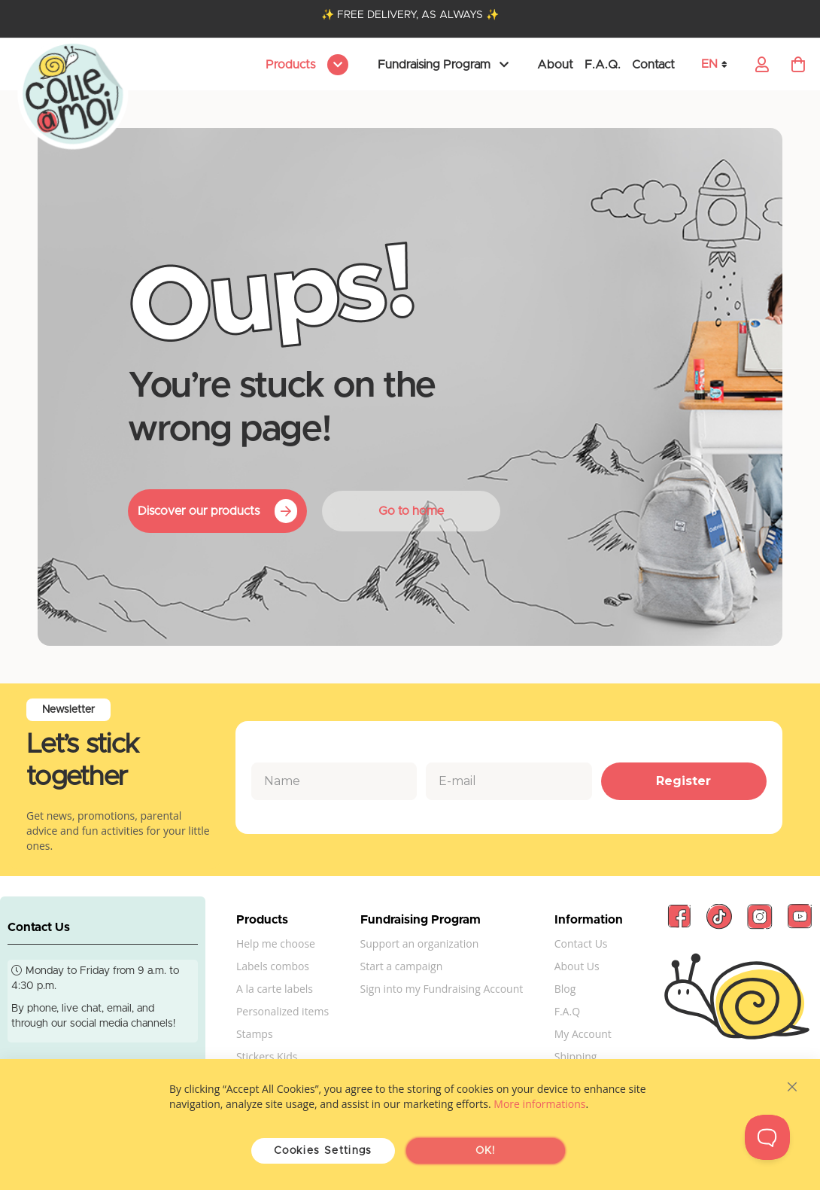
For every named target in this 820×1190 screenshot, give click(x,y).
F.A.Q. (603, 65)
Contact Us (581, 943)
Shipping (575, 1056)
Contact (653, 65)
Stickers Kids (267, 1056)
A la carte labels (274, 989)
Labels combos (272, 966)
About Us (577, 966)
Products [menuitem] (292, 65)
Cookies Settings (323, 1151)
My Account (583, 1034)
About (555, 65)
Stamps (254, 1034)
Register (683, 781)
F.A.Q (567, 1011)
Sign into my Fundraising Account (442, 989)
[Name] (334, 781)
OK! (485, 1151)
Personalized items (282, 1011)
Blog (565, 989)
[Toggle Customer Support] (767, 1137)
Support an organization (419, 943)
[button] (719, 64)
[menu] (304, 64)
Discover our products (199, 511)
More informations (539, 1104)
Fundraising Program (434, 65)
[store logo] (73, 95)
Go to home (411, 511)
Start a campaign (401, 966)
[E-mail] (508, 781)
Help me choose (275, 943)
